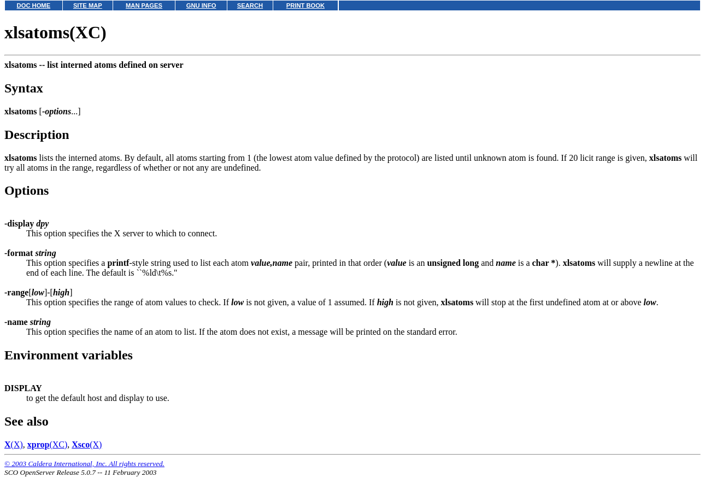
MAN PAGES (144, 5)
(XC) (47, 444)
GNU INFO (201, 5)
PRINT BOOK (305, 5)
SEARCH (250, 5)
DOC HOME (34, 5)
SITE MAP (87, 5)
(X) (13, 444)
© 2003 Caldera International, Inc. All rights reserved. (84, 463)
